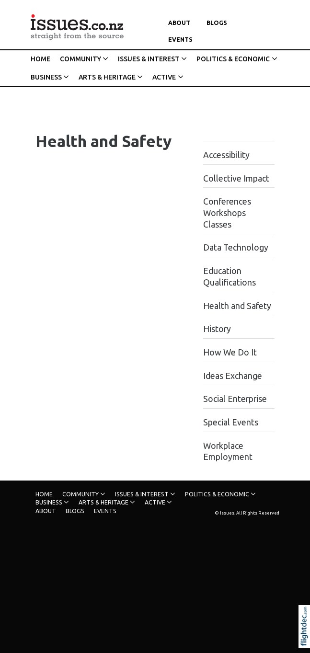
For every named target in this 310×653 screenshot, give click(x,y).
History (217, 328)
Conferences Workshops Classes (227, 213)
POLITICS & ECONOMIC (233, 59)
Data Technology (235, 247)
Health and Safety (237, 305)
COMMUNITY (80, 59)
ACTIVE (164, 77)
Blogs (217, 23)
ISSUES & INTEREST (149, 59)
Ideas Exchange (232, 375)
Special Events (230, 422)
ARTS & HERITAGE (107, 77)
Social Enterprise (235, 398)
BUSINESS (46, 77)
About (179, 23)
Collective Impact (236, 178)
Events (180, 39)
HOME (40, 59)
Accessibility (226, 155)
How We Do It (230, 352)
